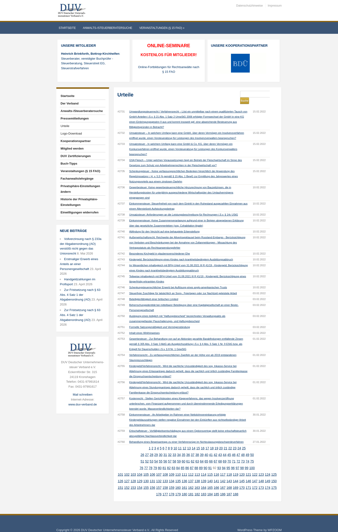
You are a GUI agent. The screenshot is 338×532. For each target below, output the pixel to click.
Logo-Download (71, 133)
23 (235, 441)
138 (197, 474)
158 (165, 481)
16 (203, 441)
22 (230, 441)
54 (156, 455)
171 (248, 481)
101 (120, 468)
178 (171, 488)
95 (228, 461)
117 (222, 468)
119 (235, 468)
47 (238, 448)
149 (267, 474)
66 (211, 455)
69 (225, 455)
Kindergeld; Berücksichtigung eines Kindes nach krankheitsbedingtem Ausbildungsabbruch (181, 252)
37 (193, 448)
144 (235, 474)
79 (155, 461)
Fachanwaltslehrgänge (77, 178)
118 (229, 468)
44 (225, 448)
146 (248, 474)
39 (202, 448)
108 (165, 468)
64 (202, 455)
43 (220, 448)
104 (139, 468)
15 (198, 441)
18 (212, 441)
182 (197, 488)
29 (156, 448)
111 (184, 468)
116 (216, 468)
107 (158, 468)
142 (222, 474)
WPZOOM (275, 523)
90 (205, 461)
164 (203, 481)
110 (178, 468)
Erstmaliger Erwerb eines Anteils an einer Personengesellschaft (79, 264)
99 (247, 461)
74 (247, 455)
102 (127, 468)
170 (242, 481)
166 (216, 481)
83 (173, 461)
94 (224, 461)
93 (219, 461)
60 (183, 455)
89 (201, 461)
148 (261, 474)
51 (142, 455)
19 (216, 441)
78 (151, 461)
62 (193, 455)
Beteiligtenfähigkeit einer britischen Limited (153, 292)
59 (179, 455)
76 (141, 461)
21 (225, 441)
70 (229, 455)
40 (206, 448)
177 (165, 488)
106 (152, 468)
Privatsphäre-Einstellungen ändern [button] (80, 188)
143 (229, 474)
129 (139, 474)
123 (261, 468)
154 (139, 481)
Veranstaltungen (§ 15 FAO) (161, 28)
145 (242, 474)
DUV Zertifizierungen (76, 156)
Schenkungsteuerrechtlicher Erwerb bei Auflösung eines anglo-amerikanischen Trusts (178, 280)
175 (274, 481)
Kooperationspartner (76, 141)
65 (206, 455)
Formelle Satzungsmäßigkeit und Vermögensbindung (159, 320)
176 (158, 488)
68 (220, 455)
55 (161, 455)
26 (142, 448)
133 (165, 474)
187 (229, 488)
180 (184, 488)
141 (216, 474)
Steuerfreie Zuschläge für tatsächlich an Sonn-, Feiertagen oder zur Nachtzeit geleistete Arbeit (183, 286)
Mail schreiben (82, 394)
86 (187, 461)
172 (254, 481)
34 (179, 448)
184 (210, 488)
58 (174, 455)
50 (252, 448)
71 (234, 455)
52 (147, 455)
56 (165, 455)
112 (190, 468)
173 (261, 481)
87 (192, 461)
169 (235, 481)
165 (210, 481)
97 (237, 461)
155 (146, 481)
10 (175, 441)
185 (216, 488)
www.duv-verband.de (82, 404)
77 (146, 461)
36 (188, 448)
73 (243, 455)
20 (221, 441)
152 (127, 481)
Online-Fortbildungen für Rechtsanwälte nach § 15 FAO (168, 69)
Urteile (65, 126)
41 (211, 448)
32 (170, 448)
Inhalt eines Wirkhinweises (144, 326)
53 (152, 455)
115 (210, 468)
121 (248, 468)
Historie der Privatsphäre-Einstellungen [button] (79, 202)
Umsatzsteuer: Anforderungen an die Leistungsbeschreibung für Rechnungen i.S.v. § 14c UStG (183, 208)
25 (244, 441)
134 (171, 474)
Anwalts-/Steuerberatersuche (107, 28)
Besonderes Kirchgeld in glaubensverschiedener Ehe (159, 247)
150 (274, 474)
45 (229, 448)
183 (203, 488)
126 (120, 474)
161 (184, 481)
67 (215, 455)
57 (170, 455)
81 (164, 461)
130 (146, 474)
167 (222, 481)
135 (178, 474)
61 (188, 455)
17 (207, 441)
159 (171, 481)
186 (222, 488)
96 (233, 461)
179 (178, 488)
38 (197, 448)
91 (210, 461)
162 (190, 481)
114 (203, 468)
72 (238, 455)
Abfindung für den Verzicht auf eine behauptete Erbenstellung (164, 225)
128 (133, 474)
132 (158, 474)
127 (127, 474)
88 (196, 461)
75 (252, 455)
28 (152, 448)
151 (120, 481)
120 (242, 468)
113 (197, 468)
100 (252, 461)
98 (242, 461)
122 (254, 468)
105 (146, 468)
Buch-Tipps (69, 163)
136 (184, 474)
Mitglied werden (72, 148)
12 (184, 441)
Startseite (67, 28)
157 (158, 481)
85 (182, 461)
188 (235, 488)
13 (189, 441)
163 (197, 481)
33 (174, 448)
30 (161, 448)
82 (169, 461)
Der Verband (70, 103)
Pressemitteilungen (75, 118)
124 (267, 468)
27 (147, 448)
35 (183, 448)
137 (190, 474)
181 (190, 488)
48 (243, 448)
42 (215, 448)
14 (194, 441)
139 (203, 474)
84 (178, 461)
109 (171, 468)
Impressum (275, 5)
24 (239, 441)
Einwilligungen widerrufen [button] (80, 212)
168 (229, 481)
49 (247, 448)
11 (180, 441)
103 (133, 468)
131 (152, 474)
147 (254, 474)
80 (160, 461)
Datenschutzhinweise (249, 5)
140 (210, 474)
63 (197, 455)
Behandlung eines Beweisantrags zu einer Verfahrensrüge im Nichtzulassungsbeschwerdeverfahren (186, 435)
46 (234, 448)
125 (274, 468)
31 (165, 448)
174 (267, 481)
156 (152, 481)
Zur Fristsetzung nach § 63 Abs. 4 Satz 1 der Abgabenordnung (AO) (80, 294)
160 (178, 481)
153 (133, 481)
